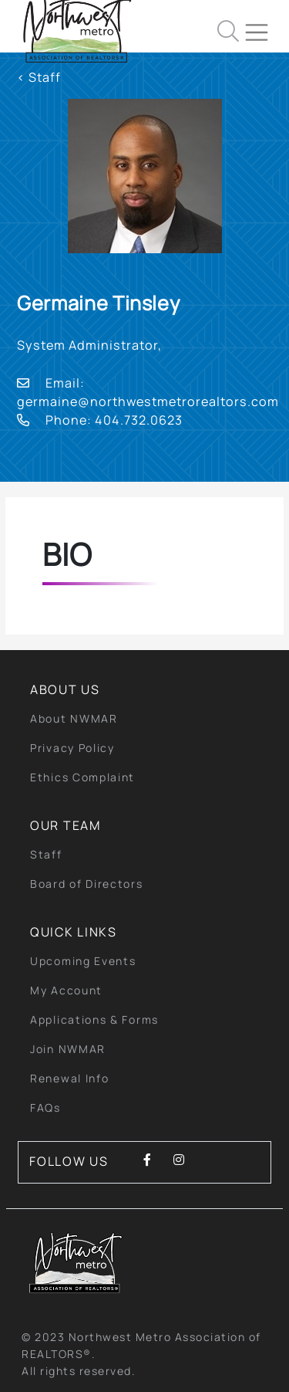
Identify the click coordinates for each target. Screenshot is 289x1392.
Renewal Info (69, 1078)
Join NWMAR (68, 1048)
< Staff (39, 77)
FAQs (45, 1107)
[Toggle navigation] (263, 26)
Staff (46, 854)
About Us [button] (65, 689)
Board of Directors (86, 883)
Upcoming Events (83, 960)
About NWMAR (74, 718)
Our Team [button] (65, 825)
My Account (66, 990)
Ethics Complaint (82, 777)
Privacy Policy (72, 747)
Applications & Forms (94, 1019)
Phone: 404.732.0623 (100, 420)
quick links (73, 931)
